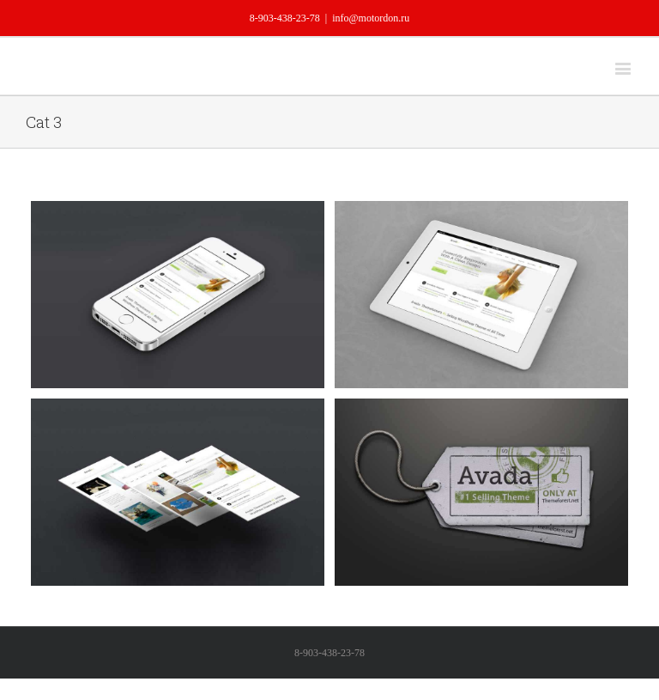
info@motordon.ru (370, 18)
